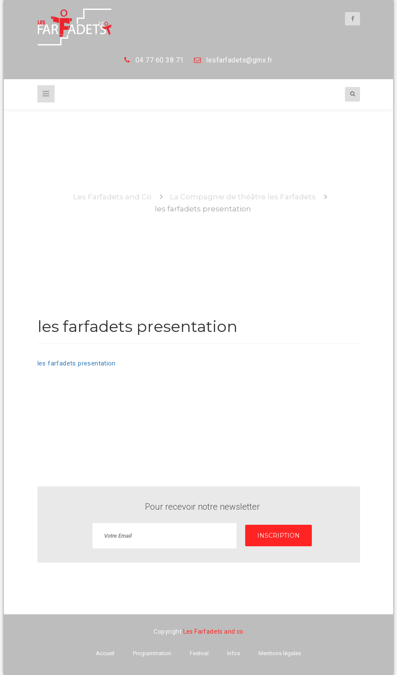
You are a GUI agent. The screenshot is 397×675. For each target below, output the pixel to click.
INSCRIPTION (278, 535)
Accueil (105, 653)
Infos (233, 653)
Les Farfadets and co (213, 631)
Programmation (152, 653)
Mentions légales (280, 653)
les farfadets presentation (76, 363)
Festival (199, 653)
